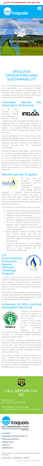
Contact (6, 445)
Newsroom (7, 448)
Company (6, 433)
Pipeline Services (10, 439)
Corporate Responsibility (15, 436)
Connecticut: (14, 402)
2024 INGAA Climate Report (13, 138)
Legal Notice (17, 457)
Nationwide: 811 (8, 400)
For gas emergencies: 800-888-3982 (21, 2)
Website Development (23, 460)
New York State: (15, 407)
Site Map (26, 457)
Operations (7, 442)
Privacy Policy (6, 457)
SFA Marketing (36, 460)
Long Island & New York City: (20, 409)
